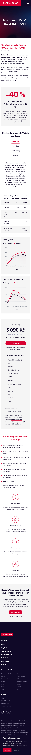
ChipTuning (4, 648)
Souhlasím (7, 750)
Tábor (2, 689)
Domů (3, 644)
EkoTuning (15, 151)
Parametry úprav (6, 654)
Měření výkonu (6, 658)
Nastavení (16, 750)
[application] (15, 257)
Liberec (3, 681)
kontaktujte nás (16, 419)
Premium (15, 146)
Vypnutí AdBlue (6, 651)
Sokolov (19, 686)
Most (2, 684)
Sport (15, 155)
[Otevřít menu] (28, 3)
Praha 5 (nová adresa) (7, 674)
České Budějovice (21, 676)
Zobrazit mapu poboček (15, 616)
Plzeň (2, 686)
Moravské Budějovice (22, 681)
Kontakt (3, 664)
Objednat (16, 343)
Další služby (5, 661)
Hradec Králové (5, 679)
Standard (15, 141)
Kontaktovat (15, 612)
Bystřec (3, 676)
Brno (18, 674)
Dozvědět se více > (9, 487)
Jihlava (19, 679)
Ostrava (19, 684)
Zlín (18, 689)
